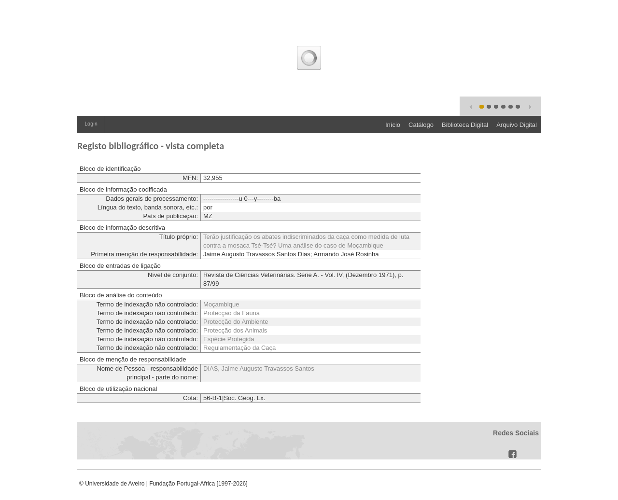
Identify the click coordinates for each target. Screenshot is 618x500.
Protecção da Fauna (231, 313)
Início (392, 124)
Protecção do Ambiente (235, 321)
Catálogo (421, 124)
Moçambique (221, 304)
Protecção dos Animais (235, 330)
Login (91, 123)
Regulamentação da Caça (239, 347)
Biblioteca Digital (465, 124)
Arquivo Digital (516, 124)
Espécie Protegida (228, 339)
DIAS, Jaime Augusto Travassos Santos (258, 368)
